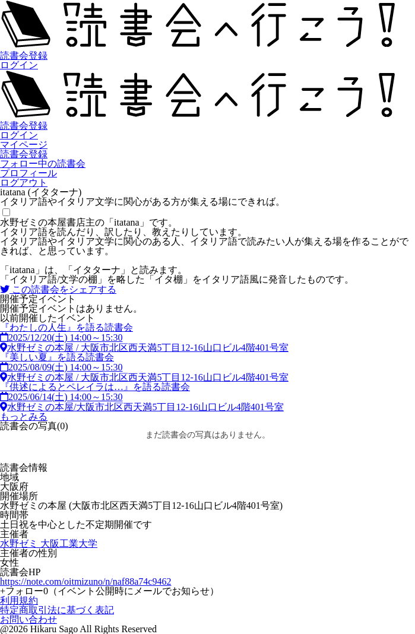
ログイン (19, 65)
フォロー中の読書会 (42, 163)
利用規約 (19, 600)
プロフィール (28, 173)
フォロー (109, 591)
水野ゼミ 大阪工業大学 (48, 543)
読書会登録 (23, 55)
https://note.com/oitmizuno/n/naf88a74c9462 (85, 581)
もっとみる (23, 416)
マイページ (23, 145)
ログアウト (23, 182)
